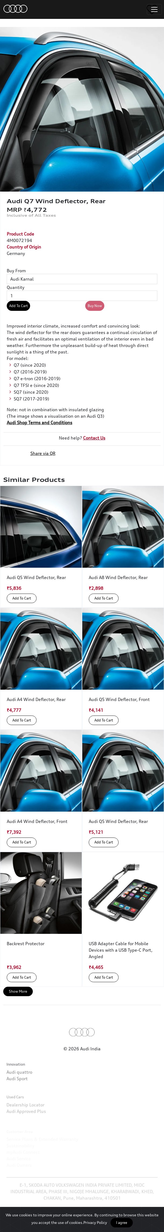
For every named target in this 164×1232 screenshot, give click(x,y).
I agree (121, 1222)
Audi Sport (17, 1098)
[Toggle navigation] (154, 9)
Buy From (16, 270)
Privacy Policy (95, 1222)
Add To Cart (18, 306)
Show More (18, 991)
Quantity (15, 287)
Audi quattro (19, 1091)
